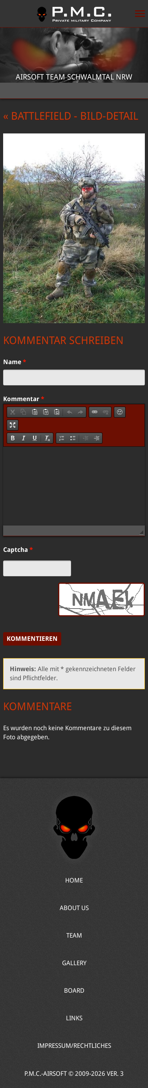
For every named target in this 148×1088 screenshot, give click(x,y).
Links (74, 1018)
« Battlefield (37, 116)
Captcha (18, 549)
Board (74, 990)
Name (14, 362)
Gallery (74, 963)
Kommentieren (32, 638)
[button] (12, 412)
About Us (74, 908)
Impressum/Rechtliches (74, 1045)
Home (74, 14)
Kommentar (23, 399)
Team (74, 935)
